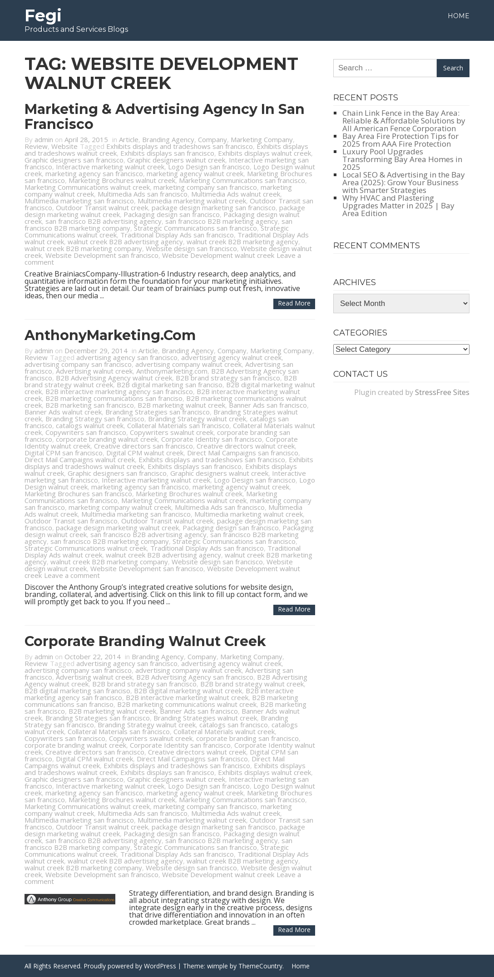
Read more (294, 303)
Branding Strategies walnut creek (205, 717)
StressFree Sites (442, 392)
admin (44, 139)
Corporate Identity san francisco (211, 439)
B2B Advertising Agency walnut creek (114, 377)
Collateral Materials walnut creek (224, 731)
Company (212, 139)
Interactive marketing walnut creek (110, 166)
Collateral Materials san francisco (178, 425)
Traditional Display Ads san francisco (177, 234)
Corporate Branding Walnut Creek (145, 641)
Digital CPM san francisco (64, 452)
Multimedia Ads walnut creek (235, 193)
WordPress (160, 966)
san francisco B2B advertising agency (103, 221)
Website (64, 146)
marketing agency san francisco (94, 173)
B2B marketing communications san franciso (114, 398)
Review (36, 146)
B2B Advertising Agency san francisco (194, 676)
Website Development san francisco (101, 255)
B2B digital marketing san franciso (169, 384)
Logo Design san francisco (209, 166)
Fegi (43, 15)
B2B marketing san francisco (89, 405)
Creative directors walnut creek (246, 445)
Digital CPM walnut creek (144, 452)
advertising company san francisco (78, 364)
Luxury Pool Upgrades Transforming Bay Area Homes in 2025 (402, 159)
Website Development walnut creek (218, 255)
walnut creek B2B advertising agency (125, 241)
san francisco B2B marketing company (109, 541)
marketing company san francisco (205, 187)
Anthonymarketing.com (171, 370)
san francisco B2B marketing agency (221, 221)
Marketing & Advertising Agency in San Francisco (165, 117)
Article (128, 139)
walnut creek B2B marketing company (83, 248)
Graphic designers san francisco (74, 159)
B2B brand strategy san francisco (228, 377)
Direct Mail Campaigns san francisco (242, 452)
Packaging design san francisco (172, 214)
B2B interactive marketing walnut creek (187, 697)
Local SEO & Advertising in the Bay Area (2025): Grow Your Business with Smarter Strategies (403, 182)
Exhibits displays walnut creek (264, 153)
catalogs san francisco (233, 724)
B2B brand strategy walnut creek (252, 683)
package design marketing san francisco (214, 207)
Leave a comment (72, 575)
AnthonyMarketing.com (110, 335)
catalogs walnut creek (90, 425)
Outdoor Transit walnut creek (102, 207)
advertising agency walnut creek (231, 357)
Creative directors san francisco (143, 445)
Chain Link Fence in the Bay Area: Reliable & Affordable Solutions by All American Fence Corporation (403, 120)
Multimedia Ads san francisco (143, 193)
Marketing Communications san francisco (242, 180)
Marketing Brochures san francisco (78, 493)
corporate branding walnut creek (107, 439)
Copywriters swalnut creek (171, 432)
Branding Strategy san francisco (94, 418)
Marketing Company (262, 139)
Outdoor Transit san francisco (71, 520)
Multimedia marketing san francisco (79, 200)
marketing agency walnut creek (195, 173)
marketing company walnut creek (120, 507)
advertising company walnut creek (188, 364)
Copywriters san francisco (85, 432)
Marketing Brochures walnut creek (122, 180)
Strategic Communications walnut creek (86, 548)
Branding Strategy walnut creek (197, 418)
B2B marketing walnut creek (181, 405)
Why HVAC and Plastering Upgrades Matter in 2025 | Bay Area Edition (398, 205)
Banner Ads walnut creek (63, 411)
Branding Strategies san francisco (157, 411)
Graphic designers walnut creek (176, 159)
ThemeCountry (260, 966)
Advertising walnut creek (94, 370)
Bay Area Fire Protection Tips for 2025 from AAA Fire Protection (400, 140)
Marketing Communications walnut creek (87, 187)
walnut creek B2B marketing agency (242, 241)
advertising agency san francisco (127, 357)
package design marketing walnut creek (117, 527)
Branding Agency (168, 139)
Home (458, 16)
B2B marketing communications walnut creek (187, 704)
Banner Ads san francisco (268, 405)
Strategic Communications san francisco (195, 227)
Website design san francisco (191, 248)
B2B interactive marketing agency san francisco (119, 391)
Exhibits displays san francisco (167, 153)
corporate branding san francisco (247, 738)
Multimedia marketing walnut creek (192, 200)
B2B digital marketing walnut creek (188, 690)
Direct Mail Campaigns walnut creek (80, 459)
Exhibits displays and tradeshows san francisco (179, 146)
